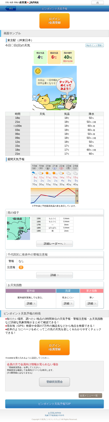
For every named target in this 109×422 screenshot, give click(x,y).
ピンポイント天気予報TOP (54, 403)
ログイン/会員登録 (54, 20)
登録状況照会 (54, 381)
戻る (11, 8)
